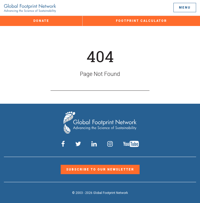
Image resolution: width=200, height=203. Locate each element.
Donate (41, 21)
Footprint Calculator (141, 21)
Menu (185, 7)
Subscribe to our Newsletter (100, 169)
